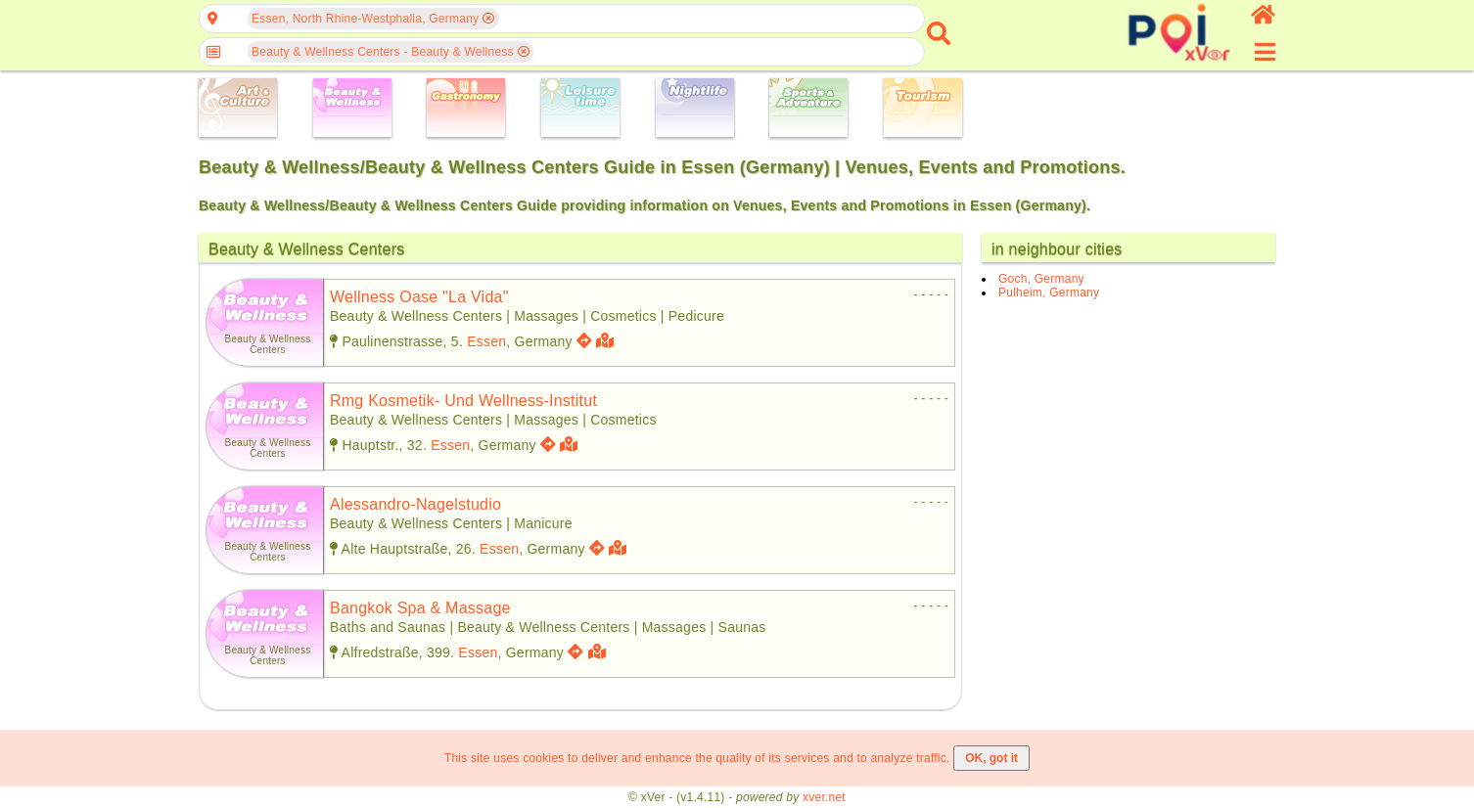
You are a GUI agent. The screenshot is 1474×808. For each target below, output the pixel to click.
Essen (486, 341)
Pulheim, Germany (1048, 292)
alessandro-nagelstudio (415, 504)
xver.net (824, 797)
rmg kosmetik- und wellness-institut (463, 400)
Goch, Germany (1041, 279)
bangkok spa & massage (420, 608)
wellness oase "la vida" (419, 297)
